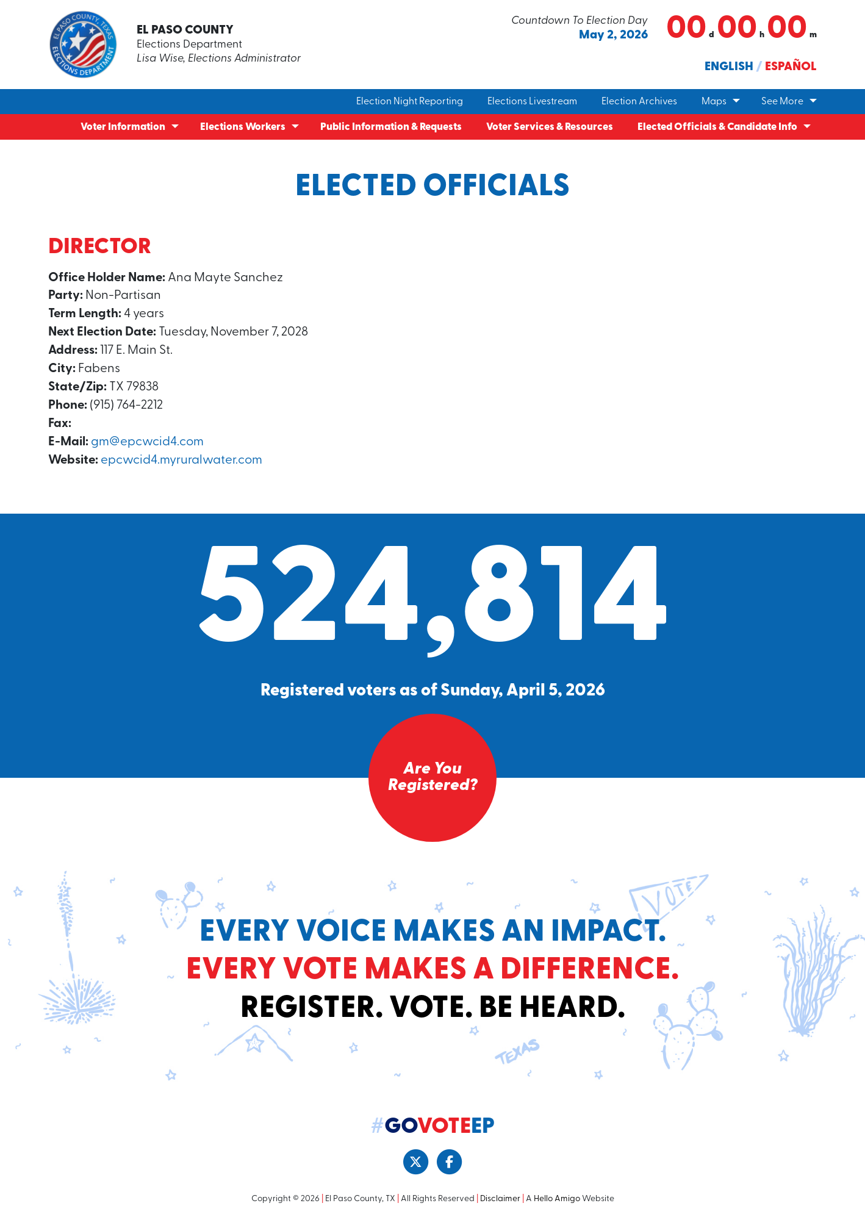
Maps (714, 102)
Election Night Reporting (409, 102)
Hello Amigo (557, 1203)
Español (791, 67)
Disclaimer (500, 1203)
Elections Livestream (532, 102)
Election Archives (639, 102)
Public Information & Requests (391, 127)
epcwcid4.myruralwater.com (183, 464)
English (729, 67)
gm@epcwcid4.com (148, 445)
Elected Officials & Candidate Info (717, 127)
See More (782, 102)
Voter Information (123, 127)
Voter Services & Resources (549, 127)
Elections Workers (242, 127)
